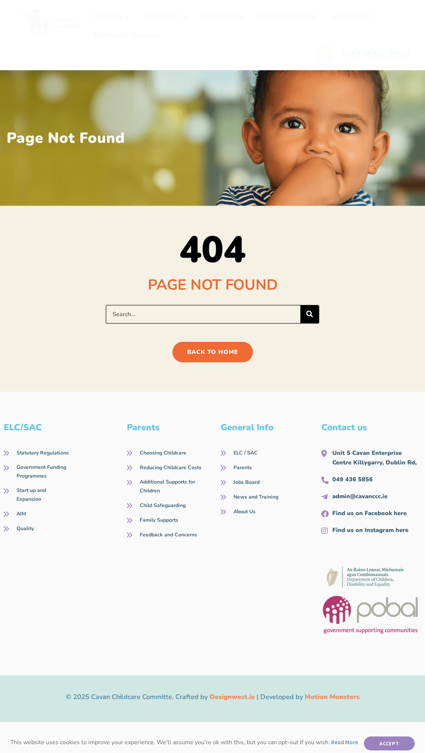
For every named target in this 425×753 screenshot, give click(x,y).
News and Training (126, 35)
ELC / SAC (166, 16)
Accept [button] (389, 743)
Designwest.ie (232, 696)
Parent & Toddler (288, 16)
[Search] (309, 314)
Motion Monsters (332, 696)
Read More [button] (344, 742)
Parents (112, 16)
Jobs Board (351, 16)
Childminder (223, 16)
